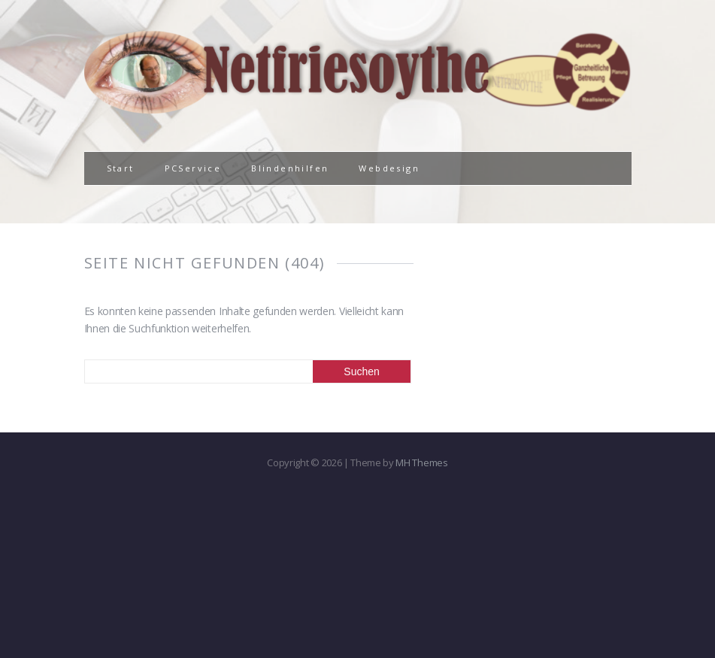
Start (121, 168)
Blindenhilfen (290, 168)
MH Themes (421, 462)
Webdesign (389, 168)
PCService (193, 168)
